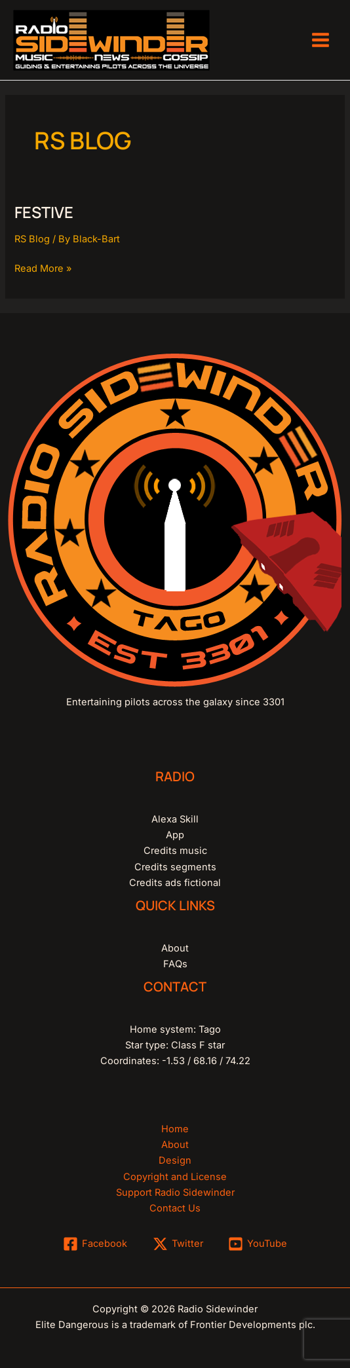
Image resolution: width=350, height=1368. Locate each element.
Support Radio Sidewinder (175, 1192)
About (175, 948)
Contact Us (175, 1208)
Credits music (175, 851)
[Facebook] (95, 1243)
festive (43, 212)
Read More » (42, 267)
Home (175, 1129)
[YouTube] (257, 1243)
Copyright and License (175, 1177)
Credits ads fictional (175, 883)
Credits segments (175, 867)
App (175, 835)
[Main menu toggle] (320, 40)
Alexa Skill (175, 819)
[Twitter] (178, 1243)
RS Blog (32, 239)
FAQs (175, 964)
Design (175, 1160)
